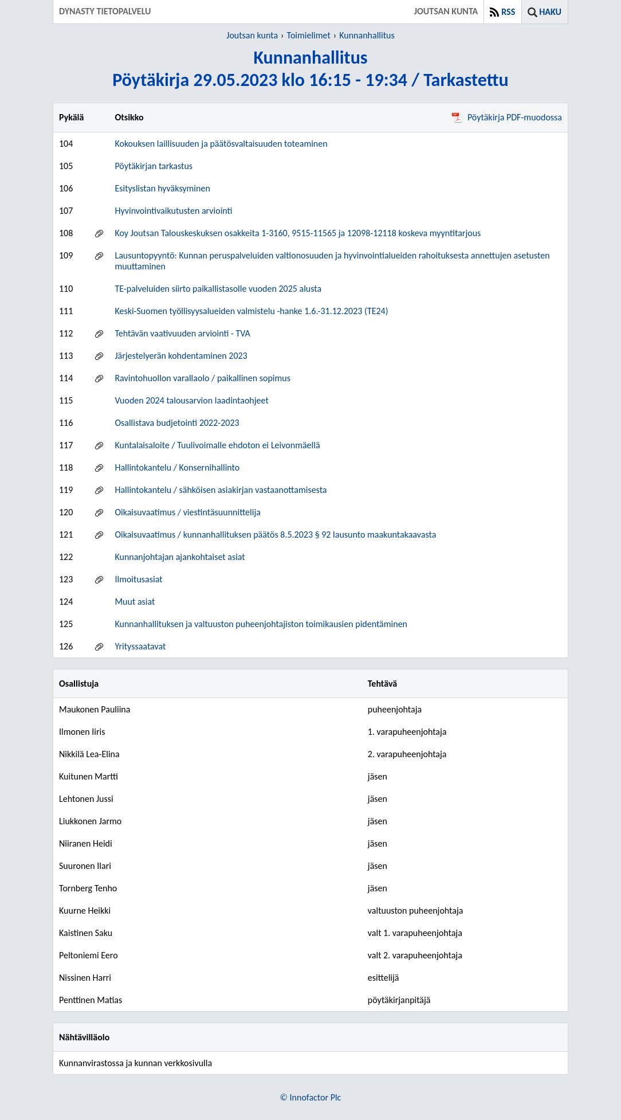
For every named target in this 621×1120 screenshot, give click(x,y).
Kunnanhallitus (366, 35)
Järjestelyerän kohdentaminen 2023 (181, 355)
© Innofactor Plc (310, 1097)
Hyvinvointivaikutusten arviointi (173, 210)
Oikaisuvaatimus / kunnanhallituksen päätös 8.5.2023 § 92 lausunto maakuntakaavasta (275, 534)
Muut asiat (135, 601)
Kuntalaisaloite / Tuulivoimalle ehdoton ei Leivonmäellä (217, 445)
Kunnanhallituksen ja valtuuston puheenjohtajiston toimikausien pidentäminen (261, 623)
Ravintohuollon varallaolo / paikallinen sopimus (202, 378)
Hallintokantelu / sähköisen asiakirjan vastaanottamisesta (221, 489)
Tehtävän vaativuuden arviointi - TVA (182, 333)
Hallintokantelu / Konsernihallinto (177, 467)
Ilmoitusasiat (138, 579)
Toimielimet (309, 35)
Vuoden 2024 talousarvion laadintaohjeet (191, 400)
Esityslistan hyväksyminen (162, 188)
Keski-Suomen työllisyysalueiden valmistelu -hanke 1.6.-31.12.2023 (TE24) (251, 311)
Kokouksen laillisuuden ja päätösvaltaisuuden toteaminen (221, 143)
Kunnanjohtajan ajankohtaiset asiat (180, 556)
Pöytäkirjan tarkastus (153, 165)
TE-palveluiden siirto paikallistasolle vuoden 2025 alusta (218, 288)
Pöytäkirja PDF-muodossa (506, 117)
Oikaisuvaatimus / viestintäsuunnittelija (187, 512)
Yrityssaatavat (140, 646)
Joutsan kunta (252, 35)
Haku (550, 11)
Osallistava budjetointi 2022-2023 (177, 422)
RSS (508, 11)
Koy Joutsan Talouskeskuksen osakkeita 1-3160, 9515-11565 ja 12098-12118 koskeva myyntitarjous (298, 233)
